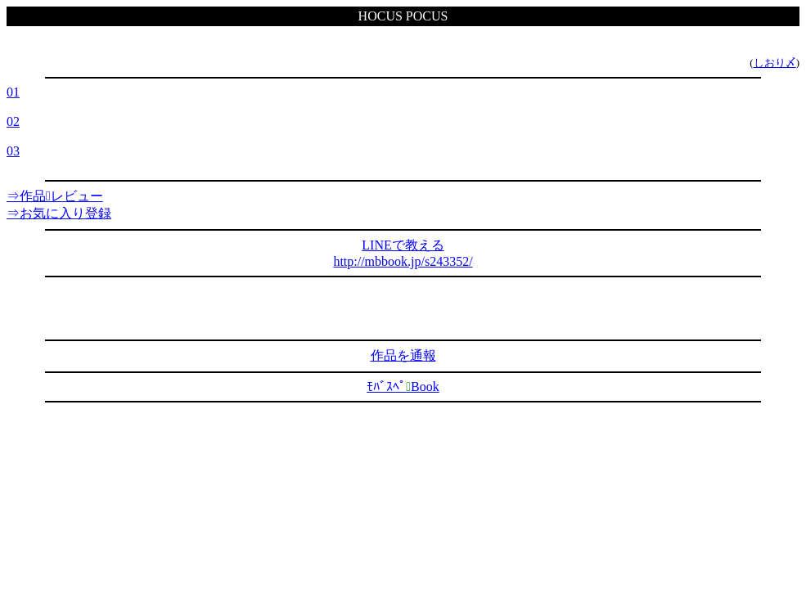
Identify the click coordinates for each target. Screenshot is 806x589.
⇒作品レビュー (55, 196)
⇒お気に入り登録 (59, 213)
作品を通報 (403, 355)
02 (13, 121)
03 (13, 151)
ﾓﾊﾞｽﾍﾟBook (403, 386)
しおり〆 (775, 62)
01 (13, 92)
